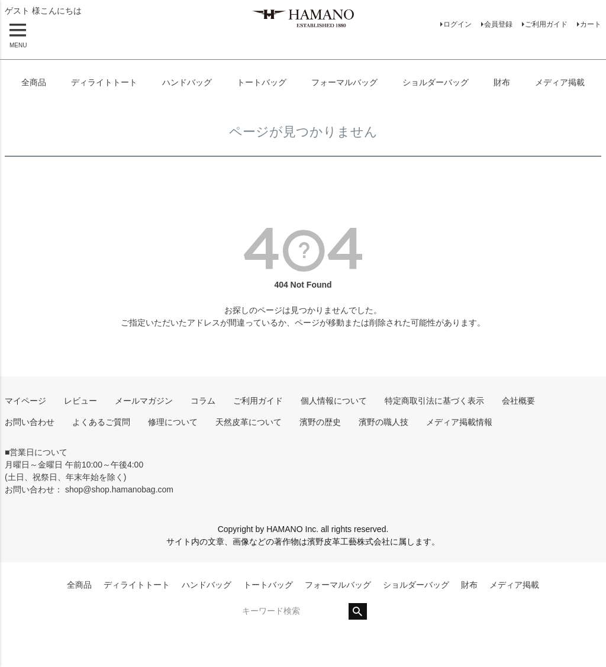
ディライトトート (104, 82)
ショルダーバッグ (435, 82)
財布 (502, 82)
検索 (358, 611)
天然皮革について (248, 422)
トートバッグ (261, 82)
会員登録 (498, 24)
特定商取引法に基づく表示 (434, 400)
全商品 (33, 82)
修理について (173, 422)
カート (590, 24)
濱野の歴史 (320, 422)
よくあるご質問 (101, 422)
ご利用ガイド (546, 24)
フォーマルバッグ (344, 82)
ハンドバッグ (187, 82)
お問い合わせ (29, 422)
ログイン (457, 24)
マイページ (25, 400)
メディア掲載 (560, 82)
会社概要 (518, 400)
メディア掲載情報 (459, 422)
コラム (203, 400)
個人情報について (334, 400)
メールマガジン (144, 400)
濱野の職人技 (383, 422)
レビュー (80, 400)
